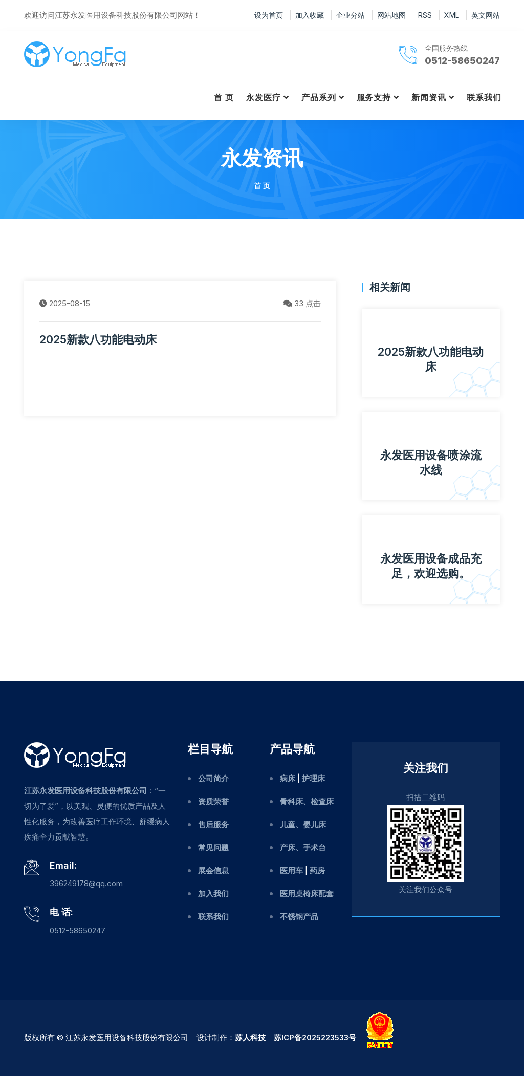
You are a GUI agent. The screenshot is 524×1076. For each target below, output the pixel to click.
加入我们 (213, 893)
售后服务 (213, 824)
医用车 (291, 870)
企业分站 (350, 15)
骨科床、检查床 (307, 801)
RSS (425, 15)
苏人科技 (250, 1037)
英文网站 (485, 15)
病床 (287, 778)
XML (451, 15)
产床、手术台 (303, 847)
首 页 (224, 97)
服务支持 (374, 97)
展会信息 (213, 870)
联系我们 (484, 97)
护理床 (313, 778)
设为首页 (268, 15)
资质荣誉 (213, 801)
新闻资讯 (428, 97)
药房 (317, 870)
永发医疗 (263, 97)
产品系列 (318, 97)
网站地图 (391, 15)
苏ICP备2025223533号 (315, 1037)
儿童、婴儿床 (303, 824)
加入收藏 (309, 15)
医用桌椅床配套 (307, 893)
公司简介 (213, 778)
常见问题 (213, 847)
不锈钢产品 (299, 916)
